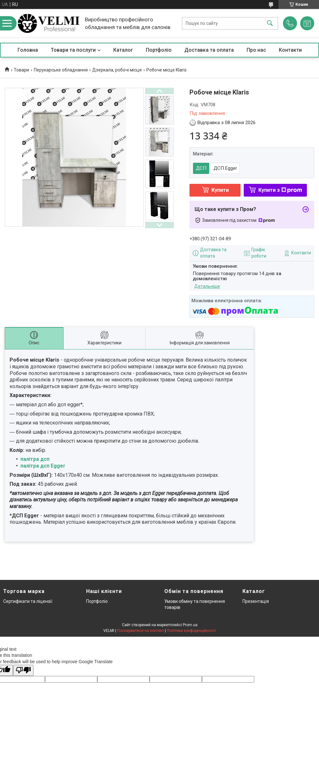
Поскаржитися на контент (140, 630)
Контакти (290, 50)
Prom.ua (190, 625)
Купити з (280, 190)
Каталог (123, 50)
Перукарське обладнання (61, 69)
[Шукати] (270, 23)
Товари (21, 69)
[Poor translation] (23, 670)
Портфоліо (159, 50)
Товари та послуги (73, 50)
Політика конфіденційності (191, 630)
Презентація (255, 601)
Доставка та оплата (209, 50)
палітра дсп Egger (42, 466)
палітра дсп (34, 459)
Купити (220, 190)
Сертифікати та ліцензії (27, 601)
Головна (28, 50)
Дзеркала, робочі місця (117, 69)
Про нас (256, 50)
